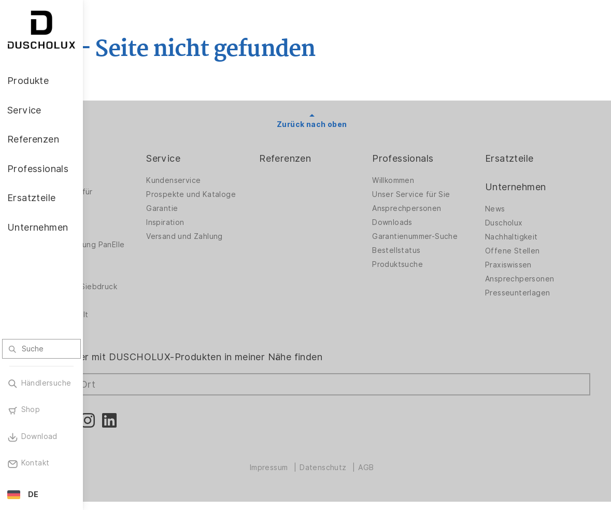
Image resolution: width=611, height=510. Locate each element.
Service (220, 158)
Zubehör (119, 267)
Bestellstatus (424, 250)
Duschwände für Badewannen (133, 197)
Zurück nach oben (347, 124)
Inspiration (221, 222)
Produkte (124, 158)
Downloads (420, 222)
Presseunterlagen (531, 293)
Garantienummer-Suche (443, 236)
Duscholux (518, 223)
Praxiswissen (522, 265)
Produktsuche (425, 264)
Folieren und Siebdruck (146, 295)
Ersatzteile (523, 158)
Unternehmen (529, 186)
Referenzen (327, 158)
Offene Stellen (526, 251)
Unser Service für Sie (439, 194)
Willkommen (421, 180)
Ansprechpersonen (434, 208)
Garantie (218, 208)
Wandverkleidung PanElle (135, 247)
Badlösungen (127, 216)
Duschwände (127, 180)
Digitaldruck (125, 281)
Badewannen (127, 230)
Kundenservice (230, 180)
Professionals (430, 158)
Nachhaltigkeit (525, 237)
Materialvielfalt (131, 323)
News (509, 209)
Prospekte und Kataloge (247, 194)
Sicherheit (122, 309)
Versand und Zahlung (241, 236)
